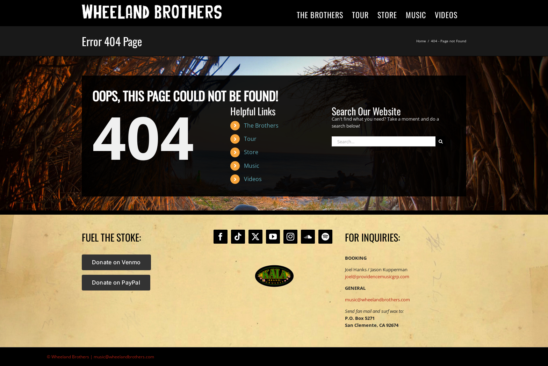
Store (251, 152)
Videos (253, 179)
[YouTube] (273, 237)
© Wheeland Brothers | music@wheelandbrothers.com (100, 357)
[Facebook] (221, 237)
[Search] (440, 141)
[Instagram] (290, 237)
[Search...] (384, 141)
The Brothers (261, 125)
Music (251, 166)
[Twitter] (255, 237)
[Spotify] (325, 237)
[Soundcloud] (308, 237)
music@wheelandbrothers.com (377, 299)
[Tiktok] (238, 237)
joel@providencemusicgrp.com (377, 276)
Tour (250, 139)
